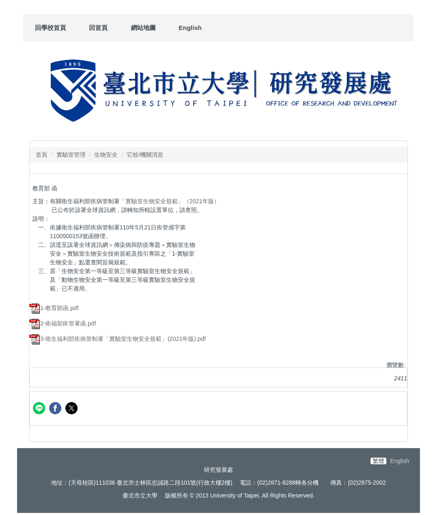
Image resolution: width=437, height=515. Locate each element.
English (190, 27)
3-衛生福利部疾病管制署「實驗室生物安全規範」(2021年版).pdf (117, 338)
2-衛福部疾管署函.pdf (62, 323)
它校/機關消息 (145, 154)
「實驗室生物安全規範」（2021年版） (170, 201)
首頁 (41, 154)
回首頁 (98, 27)
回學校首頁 (50, 27)
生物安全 (106, 154)
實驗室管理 (71, 154)
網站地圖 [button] (143, 27)
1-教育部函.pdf (54, 308)
